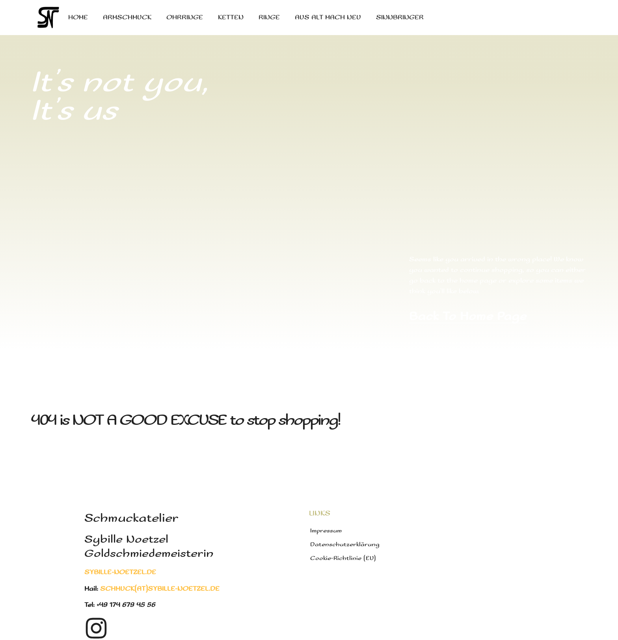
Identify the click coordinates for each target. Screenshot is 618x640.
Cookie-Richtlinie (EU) (343, 558)
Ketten (231, 17)
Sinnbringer (400, 17)
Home (78, 17)
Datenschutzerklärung (345, 544)
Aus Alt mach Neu (328, 17)
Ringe (269, 17)
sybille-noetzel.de (120, 572)
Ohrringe (184, 17)
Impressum (326, 530)
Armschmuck (127, 17)
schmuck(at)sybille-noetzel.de (160, 589)
